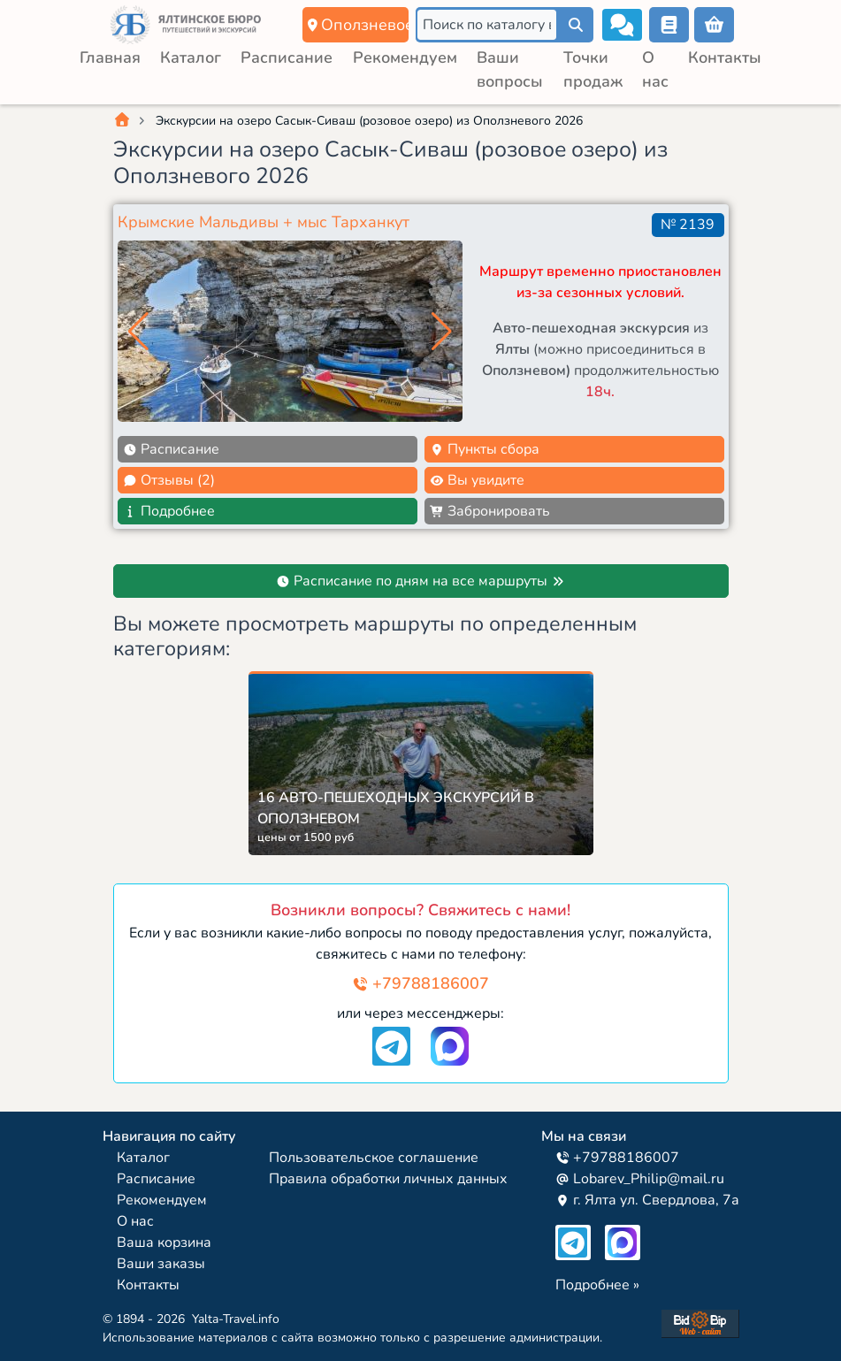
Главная (110, 57)
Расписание (287, 57)
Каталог (190, 57)
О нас (135, 1221)
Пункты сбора (484, 449)
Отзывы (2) (169, 480)
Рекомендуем (405, 57)
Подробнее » (597, 1285)
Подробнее (169, 511)
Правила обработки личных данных (388, 1179)
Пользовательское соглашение (373, 1157)
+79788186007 (420, 983)
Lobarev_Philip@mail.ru (639, 1179)
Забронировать (490, 511)
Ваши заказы (161, 1263)
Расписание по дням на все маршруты (420, 581)
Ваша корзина (164, 1242)
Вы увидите (477, 480)
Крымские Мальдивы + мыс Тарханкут (263, 222)
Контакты (724, 57)
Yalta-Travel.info (235, 1319)
